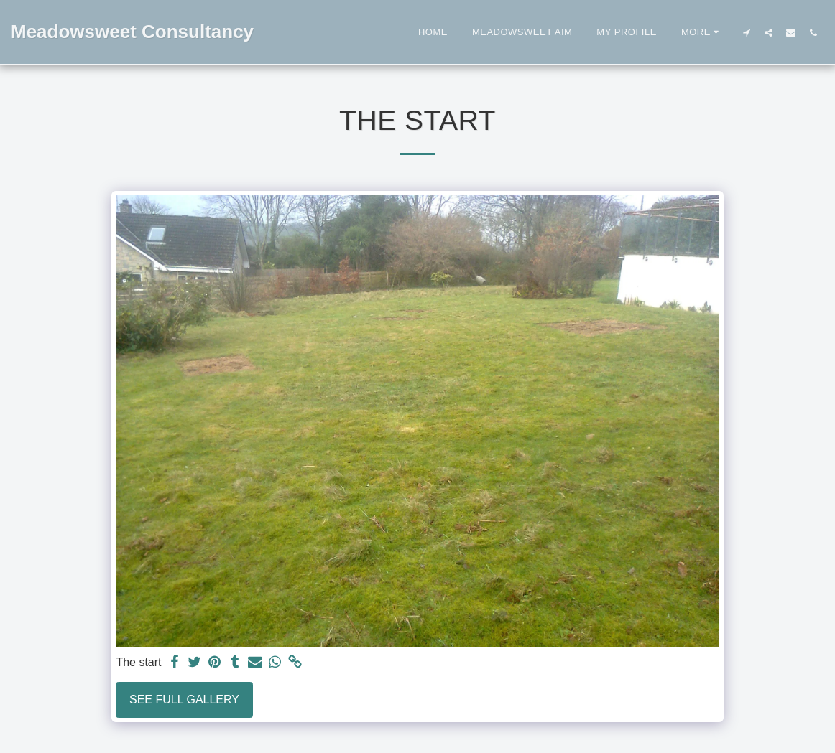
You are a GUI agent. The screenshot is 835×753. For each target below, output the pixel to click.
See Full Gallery (184, 699)
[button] (746, 32)
